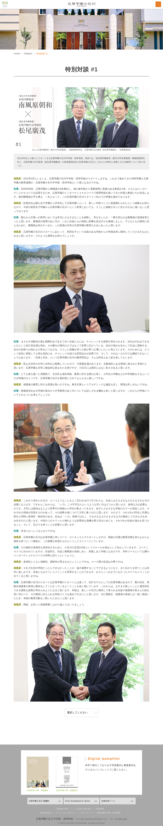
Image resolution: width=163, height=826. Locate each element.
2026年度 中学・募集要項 (67, 793)
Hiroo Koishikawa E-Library (77, 801)
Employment (45, 813)
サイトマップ (86, 813)
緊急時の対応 (63, 809)
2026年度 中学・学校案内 (37, 793)
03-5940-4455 (121, 819)
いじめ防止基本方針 (82, 809)
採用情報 (100, 809)
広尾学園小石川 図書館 (39, 801)
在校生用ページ (108, 801)
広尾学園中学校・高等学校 (109, 813)
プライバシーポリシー (66, 813)
